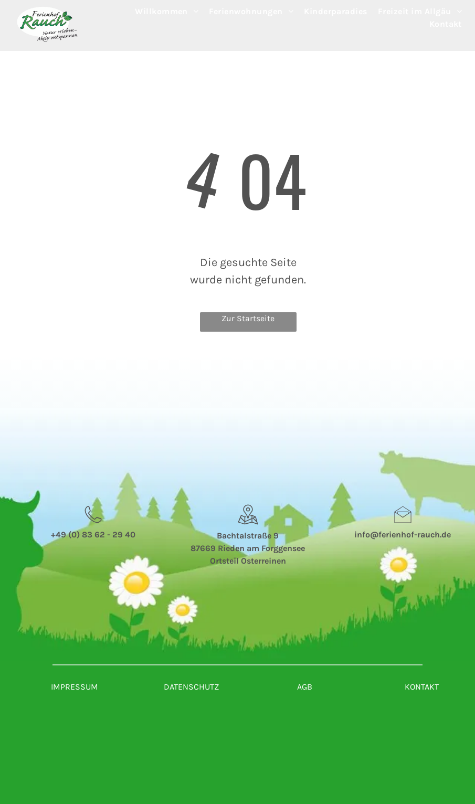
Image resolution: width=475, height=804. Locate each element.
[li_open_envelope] (403, 526)
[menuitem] (167, 11)
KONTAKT (422, 687)
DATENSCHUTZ (191, 687)
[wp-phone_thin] (93, 526)
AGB (304, 687)
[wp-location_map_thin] (248, 526)
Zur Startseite (248, 318)
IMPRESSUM (74, 687)
